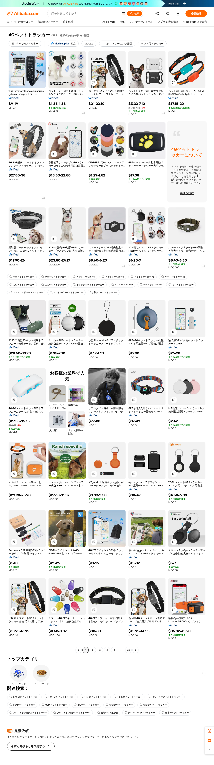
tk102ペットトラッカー (95, 697)
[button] (123, 13)
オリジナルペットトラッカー (88, 284)
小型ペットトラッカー (21, 276)
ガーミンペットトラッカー (60, 697)
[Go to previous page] (78, 650)
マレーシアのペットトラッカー (165, 697)
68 (128, 650)
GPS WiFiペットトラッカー (24, 697)
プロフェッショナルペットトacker (28, 712)
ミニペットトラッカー (181, 284)
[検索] (134, 13)
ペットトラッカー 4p (142, 276)
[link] (209, 731)
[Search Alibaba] (85, 13)
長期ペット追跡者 (107, 712)
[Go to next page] (135, 650)
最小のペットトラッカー (103, 292)
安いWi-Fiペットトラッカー (140, 712)
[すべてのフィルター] (25, 44)
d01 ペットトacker (122, 284)
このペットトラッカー (21, 284)
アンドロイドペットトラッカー (26, 292)
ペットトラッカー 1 (84, 276)
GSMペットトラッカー (22, 704)
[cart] (168, 14)
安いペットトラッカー (86, 704)
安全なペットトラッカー (119, 704)
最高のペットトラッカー (128, 697)
